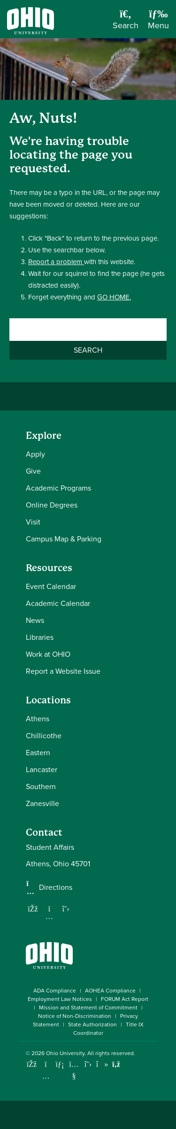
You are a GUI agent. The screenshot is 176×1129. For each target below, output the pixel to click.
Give (33, 471)
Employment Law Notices (60, 999)
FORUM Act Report (124, 999)
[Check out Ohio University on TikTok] (102, 1064)
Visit (33, 521)
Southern (41, 786)
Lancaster (41, 769)
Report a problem (56, 262)
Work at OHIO (48, 654)
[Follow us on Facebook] (33, 909)
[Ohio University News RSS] (116, 1064)
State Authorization (92, 1024)
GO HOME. (114, 297)
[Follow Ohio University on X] (88, 1064)
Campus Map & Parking (63, 538)
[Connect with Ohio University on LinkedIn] (60, 1064)
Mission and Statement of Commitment (88, 1007)
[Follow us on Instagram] (49, 916)
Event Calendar (51, 586)
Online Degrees (51, 505)
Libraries (40, 637)
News (35, 620)
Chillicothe (43, 735)
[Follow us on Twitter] (66, 909)
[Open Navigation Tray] (158, 22)
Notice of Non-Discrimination (74, 1016)
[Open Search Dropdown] (125, 22)
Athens (37, 718)
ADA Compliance (54, 990)
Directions (55, 887)
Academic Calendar (58, 603)
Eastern (38, 752)
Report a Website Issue (63, 671)
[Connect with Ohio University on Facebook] (32, 1064)
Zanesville (42, 803)
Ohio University (65, 1053)
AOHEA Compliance (110, 990)
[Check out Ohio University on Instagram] (46, 1076)
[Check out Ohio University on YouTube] (74, 1070)
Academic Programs (58, 488)
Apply (35, 454)
